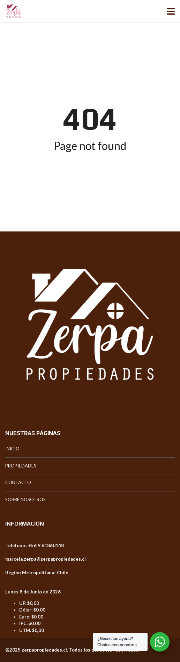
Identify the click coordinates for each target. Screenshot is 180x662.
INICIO (12, 448)
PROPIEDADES (20, 465)
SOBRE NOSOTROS (25, 499)
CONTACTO (18, 482)
